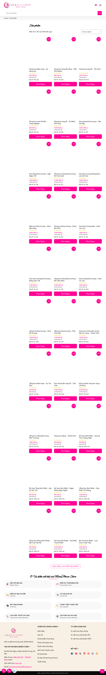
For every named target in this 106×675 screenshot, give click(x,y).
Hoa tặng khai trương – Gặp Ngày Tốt (40, 175)
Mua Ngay (40, 84)
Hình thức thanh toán (45, 650)
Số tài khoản (42, 654)
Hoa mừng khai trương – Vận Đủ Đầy (90, 122)
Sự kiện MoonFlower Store (47, 658)
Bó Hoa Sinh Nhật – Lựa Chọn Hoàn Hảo (88, 542)
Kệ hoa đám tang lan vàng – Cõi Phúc (90, 384)
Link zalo (18, 663)
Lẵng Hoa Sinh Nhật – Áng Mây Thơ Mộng (89, 489)
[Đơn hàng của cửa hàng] (90, 32)
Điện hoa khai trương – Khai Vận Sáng (40, 227)
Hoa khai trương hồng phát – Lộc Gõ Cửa (90, 175)
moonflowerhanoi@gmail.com (20, 667)
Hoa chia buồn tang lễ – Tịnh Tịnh (65, 384)
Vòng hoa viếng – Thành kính (65, 436)
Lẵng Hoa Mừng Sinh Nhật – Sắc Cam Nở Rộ (40, 542)
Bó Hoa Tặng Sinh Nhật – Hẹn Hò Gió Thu (40, 489)
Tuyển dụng (41, 662)
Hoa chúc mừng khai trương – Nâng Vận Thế (40, 280)
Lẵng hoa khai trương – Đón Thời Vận (65, 332)
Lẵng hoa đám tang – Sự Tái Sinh (40, 384)
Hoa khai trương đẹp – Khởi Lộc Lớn (89, 227)
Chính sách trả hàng (45, 646)
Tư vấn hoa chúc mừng (79, 631)
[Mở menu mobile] (100, 5)
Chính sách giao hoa (45, 642)
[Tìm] (100, 13)
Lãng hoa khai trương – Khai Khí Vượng (40, 332)
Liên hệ (40, 635)
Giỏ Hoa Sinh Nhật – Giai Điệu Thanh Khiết (65, 542)
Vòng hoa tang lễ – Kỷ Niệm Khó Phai (64, 122)
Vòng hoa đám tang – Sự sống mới (38, 70)
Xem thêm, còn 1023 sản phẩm (65, 566)
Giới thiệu (41, 631)
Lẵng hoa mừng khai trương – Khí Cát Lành (65, 175)
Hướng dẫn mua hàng (45, 639)
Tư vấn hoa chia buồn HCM (81, 639)
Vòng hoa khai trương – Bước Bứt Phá (65, 227)
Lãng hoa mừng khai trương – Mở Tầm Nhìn (65, 280)
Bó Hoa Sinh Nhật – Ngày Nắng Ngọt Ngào (64, 489)
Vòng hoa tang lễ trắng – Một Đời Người (65, 70)
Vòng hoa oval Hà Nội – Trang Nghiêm (38, 122)
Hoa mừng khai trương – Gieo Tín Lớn (90, 280)
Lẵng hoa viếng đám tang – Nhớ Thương (39, 437)
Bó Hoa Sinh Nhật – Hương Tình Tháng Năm (89, 437)
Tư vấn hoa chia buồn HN (80, 635)
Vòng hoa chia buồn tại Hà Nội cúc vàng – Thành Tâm (89, 332)
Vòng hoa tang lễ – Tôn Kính (90, 69)
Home (6, 18)
